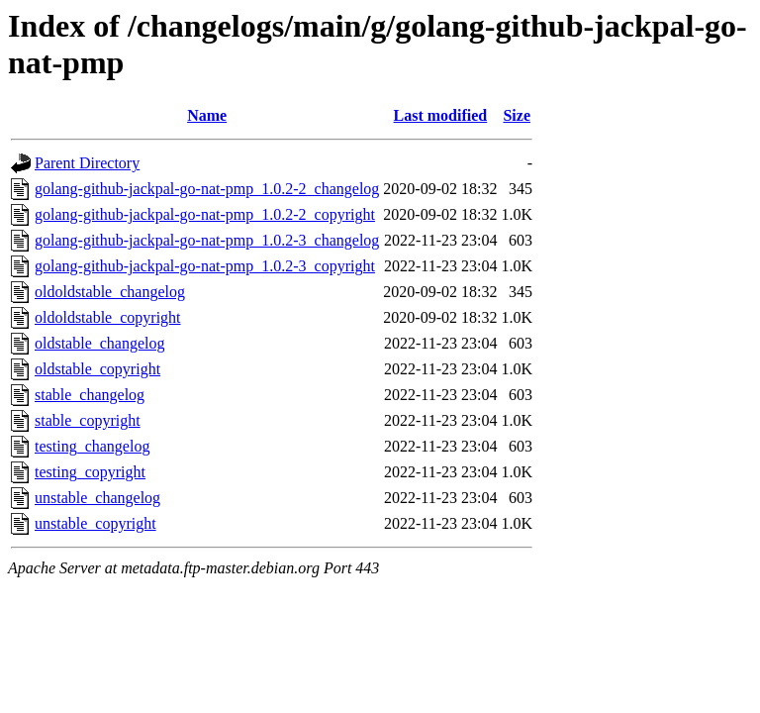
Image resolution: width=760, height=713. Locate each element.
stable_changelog (89, 394)
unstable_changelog (97, 497)
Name (207, 115)
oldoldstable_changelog (110, 291)
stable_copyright (88, 420)
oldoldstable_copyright (108, 317)
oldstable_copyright (97, 368)
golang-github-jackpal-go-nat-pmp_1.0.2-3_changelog (207, 240)
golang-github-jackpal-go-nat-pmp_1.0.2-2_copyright (205, 214)
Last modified (441, 115)
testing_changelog (92, 446)
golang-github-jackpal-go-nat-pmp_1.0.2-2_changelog (207, 188)
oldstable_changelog (100, 343)
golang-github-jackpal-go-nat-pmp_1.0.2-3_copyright (205, 265)
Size (516, 115)
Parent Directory (87, 162)
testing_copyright (90, 471)
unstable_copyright (95, 523)
